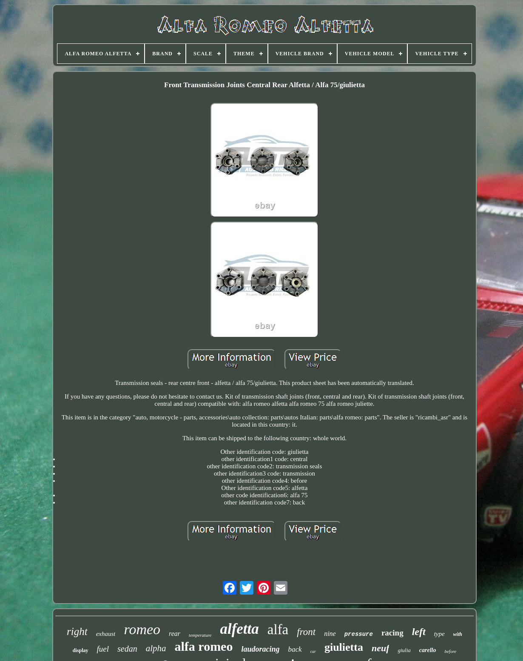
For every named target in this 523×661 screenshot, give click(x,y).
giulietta (343, 647)
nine (330, 633)
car (313, 651)
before (450, 651)
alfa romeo (204, 646)
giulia (404, 650)
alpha (156, 648)
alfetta (239, 629)
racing (392, 632)
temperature (200, 635)
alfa (277, 629)
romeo (142, 629)
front (306, 632)
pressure (358, 634)
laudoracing (260, 649)
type (439, 633)
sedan (127, 648)
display (80, 650)
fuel (103, 648)
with (457, 634)
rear (174, 633)
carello (427, 650)
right (77, 631)
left (419, 631)
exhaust (106, 633)
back (294, 649)
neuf (380, 648)
